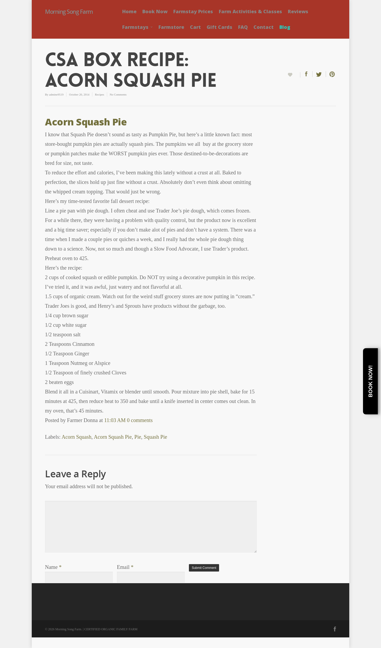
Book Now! (370, 381)
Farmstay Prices (193, 11)
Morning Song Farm (69, 11)
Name (53, 567)
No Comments (118, 94)
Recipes (99, 94)
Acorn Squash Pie (86, 121)
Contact (263, 27)
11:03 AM (115, 420)
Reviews (298, 11)
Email (125, 567)
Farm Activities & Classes (250, 11)
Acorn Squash (77, 437)
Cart (195, 27)
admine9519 (56, 94)
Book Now (154, 11)
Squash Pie (155, 437)
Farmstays (137, 27)
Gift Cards (219, 27)
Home (129, 11)
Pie (137, 437)
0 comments (140, 420)
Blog (284, 27)
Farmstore (171, 27)
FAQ (243, 27)
